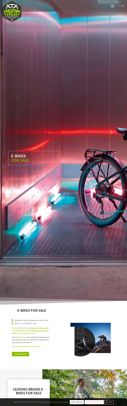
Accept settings (76, 402)
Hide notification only (94, 402)
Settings (109, 402)
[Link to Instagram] (122, 5)
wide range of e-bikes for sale (38, 328)
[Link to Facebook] (119, 5)
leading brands (21, 337)
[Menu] (112, 6)
